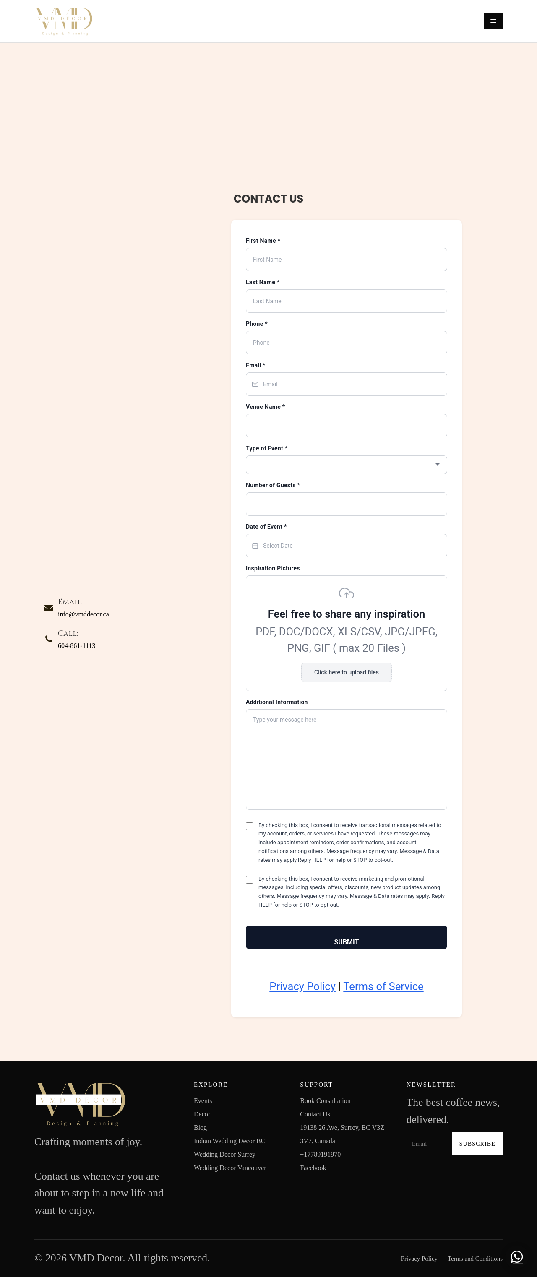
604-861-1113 (76, 645)
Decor (202, 1114)
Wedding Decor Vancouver (230, 1167)
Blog (200, 1127)
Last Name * (262, 282)
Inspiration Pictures (273, 568)
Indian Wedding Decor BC (229, 1140)
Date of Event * (266, 526)
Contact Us (315, 1114)
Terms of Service (383, 986)
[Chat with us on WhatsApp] (517, 1257)
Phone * (257, 323)
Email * (256, 365)
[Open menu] (493, 21)
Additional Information (277, 702)
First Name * (263, 240)
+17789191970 (320, 1154)
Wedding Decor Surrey (224, 1154)
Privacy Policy (302, 986)
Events (203, 1100)
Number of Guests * (273, 485)
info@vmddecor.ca (83, 614)
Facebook (313, 1167)
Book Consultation (325, 1100)
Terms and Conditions (475, 1258)
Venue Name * (265, 406)
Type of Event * (266, 448)
